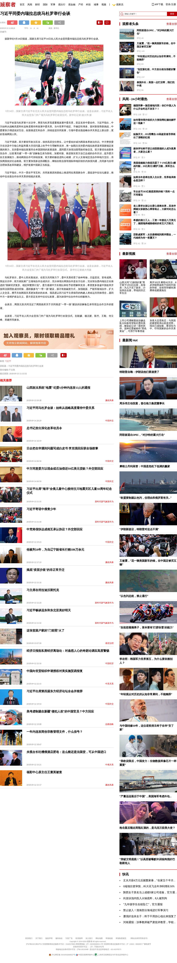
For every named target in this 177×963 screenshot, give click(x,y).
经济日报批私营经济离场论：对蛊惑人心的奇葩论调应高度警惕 (68, 650)
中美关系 (109, 683)
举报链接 (109, 938)
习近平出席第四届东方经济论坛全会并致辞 (55, 691)
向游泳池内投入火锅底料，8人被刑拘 (145, 898)
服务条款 (59, 938)
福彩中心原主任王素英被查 (44, 772)
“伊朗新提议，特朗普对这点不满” (139, 529)
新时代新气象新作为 (104, 501)
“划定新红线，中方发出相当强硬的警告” (156, 71)
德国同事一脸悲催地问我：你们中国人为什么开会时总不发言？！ (154, 107)
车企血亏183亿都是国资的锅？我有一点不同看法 (154, 193)
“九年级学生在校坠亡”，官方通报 (143, 904)
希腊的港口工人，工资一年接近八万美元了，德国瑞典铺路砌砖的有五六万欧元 (154, 222)
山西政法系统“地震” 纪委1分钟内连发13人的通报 (58, 387)
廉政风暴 (109, 400)
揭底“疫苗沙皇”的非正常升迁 (45, 570)
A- (31, 28)
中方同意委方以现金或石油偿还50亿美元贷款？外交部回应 (65, 468)
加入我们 (89, 938)
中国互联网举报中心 (85, 955)
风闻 (29, 4)
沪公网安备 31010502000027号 (62, 955)
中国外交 (109, 420)
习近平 (8, 361)
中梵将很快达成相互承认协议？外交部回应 (55, 529)
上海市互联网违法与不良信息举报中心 (111, 955)
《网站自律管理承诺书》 (139, 938)
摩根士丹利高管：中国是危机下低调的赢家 (144, 466)
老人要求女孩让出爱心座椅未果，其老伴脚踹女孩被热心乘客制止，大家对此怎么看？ (154, 209)
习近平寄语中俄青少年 (41, 509)
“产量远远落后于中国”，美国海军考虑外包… (145, 796)
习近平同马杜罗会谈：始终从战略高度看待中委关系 (60, 408)
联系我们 (28, 938)
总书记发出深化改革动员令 (44, 428)
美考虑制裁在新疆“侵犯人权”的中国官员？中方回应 (60, 711)
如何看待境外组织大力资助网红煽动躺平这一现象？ (154, 121)
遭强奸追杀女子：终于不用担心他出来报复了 (149, 916)
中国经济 (109, 663)
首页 (22, 4)
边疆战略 (109, 724)
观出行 (61, 4)
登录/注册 (171, 4)
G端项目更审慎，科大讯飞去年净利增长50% (148, 886)
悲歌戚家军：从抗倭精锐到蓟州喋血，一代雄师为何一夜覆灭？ (154, 236)
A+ (38, 28)
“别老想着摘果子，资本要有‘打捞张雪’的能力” (146, 627)
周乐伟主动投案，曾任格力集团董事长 (142, 403)
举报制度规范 (121, 938)
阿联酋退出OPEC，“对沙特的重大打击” (155, 32)
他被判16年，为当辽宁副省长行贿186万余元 (55, 549)
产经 (80, 4)
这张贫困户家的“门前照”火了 (45, 630)
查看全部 (171, 24)
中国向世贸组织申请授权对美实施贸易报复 (55, 671)
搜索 (172, 14)
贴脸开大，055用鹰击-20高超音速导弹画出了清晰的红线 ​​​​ (154, 136)
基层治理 (109, 643)
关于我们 (38, 938)
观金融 (71, 4)
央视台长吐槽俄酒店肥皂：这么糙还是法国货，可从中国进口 (66, 752)
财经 (37, 4)
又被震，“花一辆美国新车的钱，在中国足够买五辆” (156, 45)
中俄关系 (109, 764)
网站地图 (99, 938)
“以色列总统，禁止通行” (133, 596)
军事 (53, 4)
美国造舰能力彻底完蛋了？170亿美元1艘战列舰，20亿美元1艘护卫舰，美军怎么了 (154, 166)
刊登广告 (69, 938)
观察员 (118, 4)
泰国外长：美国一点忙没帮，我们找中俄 (155, 84)
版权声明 (49, 938)
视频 (103, 4)
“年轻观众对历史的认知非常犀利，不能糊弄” (156, 58)
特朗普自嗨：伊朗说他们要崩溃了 (139, 372)
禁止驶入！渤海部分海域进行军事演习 (145, 910)
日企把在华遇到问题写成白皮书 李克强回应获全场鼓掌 (62, 448)
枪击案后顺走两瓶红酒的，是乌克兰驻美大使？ (147, 827)
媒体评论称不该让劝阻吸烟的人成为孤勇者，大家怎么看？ (154, 150)
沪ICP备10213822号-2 (34, 944)
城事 (96, 4)
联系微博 (79, 938)
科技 (88, 4)
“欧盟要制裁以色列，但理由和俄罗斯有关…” (145, 497)
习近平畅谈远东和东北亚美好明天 (49, 610)
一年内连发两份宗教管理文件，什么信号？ (55, 731)
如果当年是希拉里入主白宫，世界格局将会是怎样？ (154, 179)
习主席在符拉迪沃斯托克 (43, 590)
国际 (45, 4)
